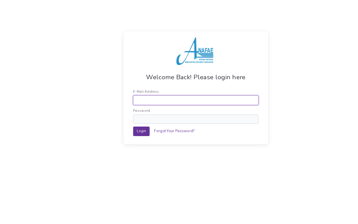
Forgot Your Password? (174, 131)
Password (141, 110)
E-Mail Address (146, 91)
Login (141, 131)
